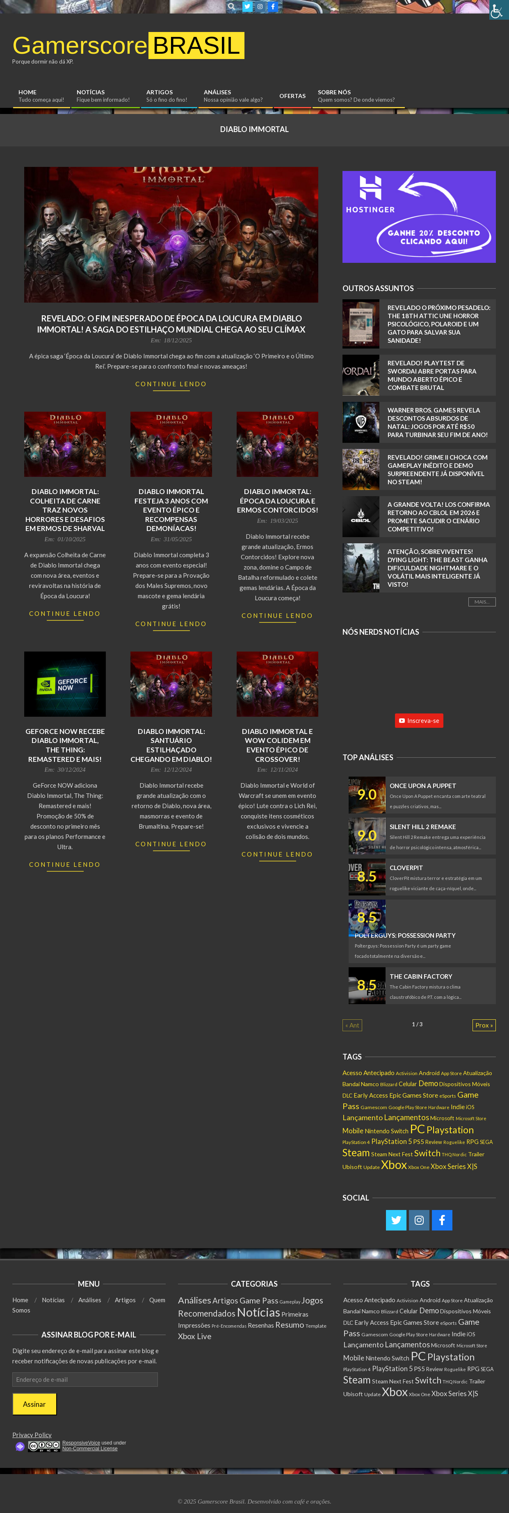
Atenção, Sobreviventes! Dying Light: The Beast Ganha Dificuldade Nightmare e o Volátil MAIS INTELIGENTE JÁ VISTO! (438, 568)
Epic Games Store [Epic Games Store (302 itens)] (413, 1095)
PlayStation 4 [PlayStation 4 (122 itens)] (356, 1142)
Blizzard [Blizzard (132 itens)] (388, 1084)
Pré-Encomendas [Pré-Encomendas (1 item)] (229, 1325)
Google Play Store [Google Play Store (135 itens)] (407, 1107)
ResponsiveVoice (81, 1443)
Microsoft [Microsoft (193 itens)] (442, 1118)
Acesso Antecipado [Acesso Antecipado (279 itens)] (368, 1072)
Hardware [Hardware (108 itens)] (439, 1107)
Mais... (482, 602)
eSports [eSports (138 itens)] (447, 1096)
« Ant (352, 1025)
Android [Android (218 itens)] (429, 1072)
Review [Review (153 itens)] (433, 1142)
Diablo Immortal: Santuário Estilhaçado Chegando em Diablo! (171, 745)
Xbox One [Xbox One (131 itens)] (418, 1167)
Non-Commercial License (90, 1448)
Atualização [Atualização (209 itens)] (477, 1072)
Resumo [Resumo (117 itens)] (289, 1324)
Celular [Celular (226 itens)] (408, 1083)
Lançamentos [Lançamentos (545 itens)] (406, 1117)
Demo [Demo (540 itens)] (428, 1083)
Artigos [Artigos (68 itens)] (225, 1300)
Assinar (34, 1404)
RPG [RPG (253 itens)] (472, 1141)
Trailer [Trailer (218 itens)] (476, 1154)
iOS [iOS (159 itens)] (470, 1107)
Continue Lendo (171, 383)
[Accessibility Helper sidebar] (499, 10)
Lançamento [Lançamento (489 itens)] (362, 1117)
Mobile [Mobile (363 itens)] (352, 1131)
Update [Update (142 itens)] (371, 1167)
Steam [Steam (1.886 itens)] (356, 1152)
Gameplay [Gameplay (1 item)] (290, 1301)
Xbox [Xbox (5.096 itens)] (394, 1164)
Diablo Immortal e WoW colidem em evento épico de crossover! (277, 745)
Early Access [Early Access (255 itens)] (371, 1095)
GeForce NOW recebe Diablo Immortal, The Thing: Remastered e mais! (65, 745)
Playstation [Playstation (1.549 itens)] (450, 1129)
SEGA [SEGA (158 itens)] (486, 1142)
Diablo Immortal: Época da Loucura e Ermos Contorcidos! (277, 500)
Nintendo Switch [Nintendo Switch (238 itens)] (387, 1131)
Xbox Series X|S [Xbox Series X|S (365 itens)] (454, 1166)
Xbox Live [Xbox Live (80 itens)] (195, 1336)
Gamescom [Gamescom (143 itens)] (374, 1107)
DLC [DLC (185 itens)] (347, 1095)
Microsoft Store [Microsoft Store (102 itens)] (471, 1118)
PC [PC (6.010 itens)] (417, 1128)
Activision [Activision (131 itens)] (407, 1073)
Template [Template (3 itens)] (316, 1326)
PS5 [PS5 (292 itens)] (418, 1141)
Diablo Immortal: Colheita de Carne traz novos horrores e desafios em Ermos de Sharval (65, 510)
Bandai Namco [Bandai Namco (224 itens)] (360, 1083)
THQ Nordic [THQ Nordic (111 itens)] (454, 1154)
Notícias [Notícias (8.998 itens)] (258, 1312)
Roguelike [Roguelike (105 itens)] (454, 1142)
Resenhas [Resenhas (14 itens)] (261, 1325)
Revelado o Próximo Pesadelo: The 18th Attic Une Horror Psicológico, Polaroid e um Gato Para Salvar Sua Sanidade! (439, 324)
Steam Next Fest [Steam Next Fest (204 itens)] (392, 1154)
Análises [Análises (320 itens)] (194, 1300)
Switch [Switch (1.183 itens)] (427, 1152)
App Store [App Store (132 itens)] (451, 1073)
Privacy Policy (32, 1434)
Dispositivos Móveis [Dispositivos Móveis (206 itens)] (464, 1083)
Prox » (484, 1025)
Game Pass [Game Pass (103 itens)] (259, 1300)
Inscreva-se (419, 720)
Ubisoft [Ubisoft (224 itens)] (352, 1166)
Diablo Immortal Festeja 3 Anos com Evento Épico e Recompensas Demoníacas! (171, 510)
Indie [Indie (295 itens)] (458, 1106)
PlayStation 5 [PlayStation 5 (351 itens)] (391, 1141)
